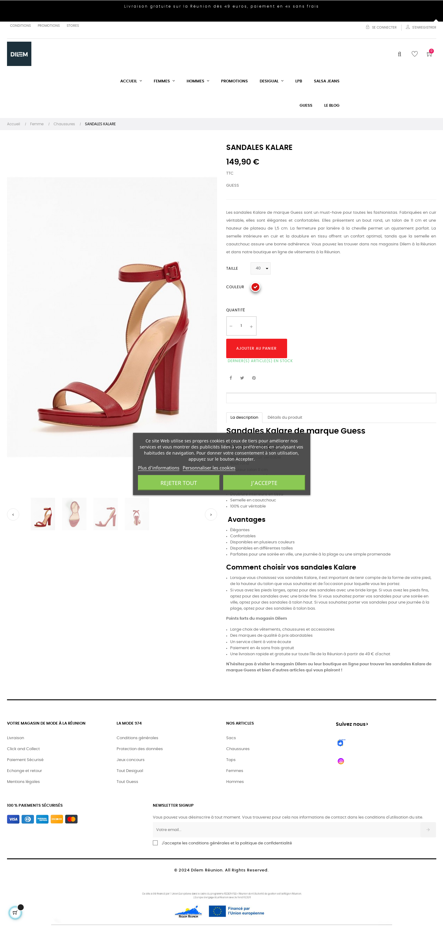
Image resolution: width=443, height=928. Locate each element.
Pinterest (253, 378)
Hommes (235, 782)
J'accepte (264, 483)
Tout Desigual (130, 771)
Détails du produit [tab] (285, 418)
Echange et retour (24, 771)
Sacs (231, 738)
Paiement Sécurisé (25, 760)
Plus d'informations (158, 468)
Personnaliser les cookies (209, 468)
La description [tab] (244, 418)
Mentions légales (23, 782)
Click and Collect (23, 749)
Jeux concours (131, 760)
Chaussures (238, 749)
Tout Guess (127, 782)
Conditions (20, 25)
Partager (230, 378)
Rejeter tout (178, 483)
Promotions (49, 25)
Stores (73, 25)
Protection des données (140, 749)
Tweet (242, 378)
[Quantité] (241, 326)
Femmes (234, 771)
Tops (231, 760)
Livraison (15, 738)
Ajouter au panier (256, 348)
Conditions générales (137, 738)
